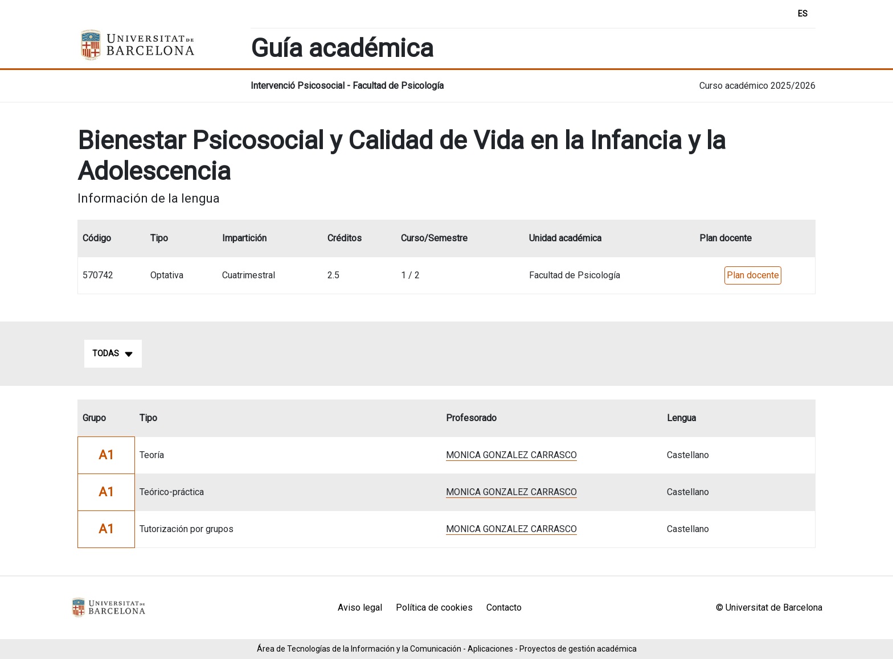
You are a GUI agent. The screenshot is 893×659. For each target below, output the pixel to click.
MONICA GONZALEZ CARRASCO (511, 455)
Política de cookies (434, 607)
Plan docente (753, 275)
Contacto (504, 607)
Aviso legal (360, 607)
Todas (113, 354)
